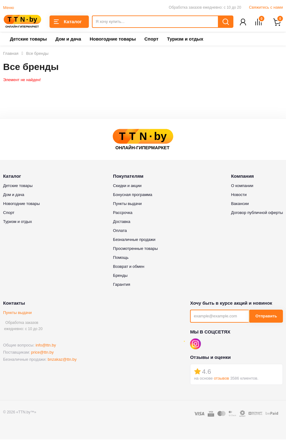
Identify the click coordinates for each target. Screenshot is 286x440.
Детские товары (28, 39)
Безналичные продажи (134, 240)
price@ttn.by (42, 353)
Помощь (120, 258)
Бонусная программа (132, 195)
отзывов (221, 379)
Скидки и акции (127, 186)
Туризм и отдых (185, 39)
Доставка (121, 222)
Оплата (120, 231)
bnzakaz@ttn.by (62, 360)
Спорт (151, 39)
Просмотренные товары (135, 249)
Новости (238, 195)
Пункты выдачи (17, 313)
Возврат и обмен (128, 267)
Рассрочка (122, 213)
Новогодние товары (113, 39)
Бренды (120, 276)
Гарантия (121, 285)
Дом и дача (68, 39)
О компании (242, 186)
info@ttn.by (46, 345)
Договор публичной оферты (257, 213)
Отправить (266, 316)
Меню (8, 7)
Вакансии (240, 204)
